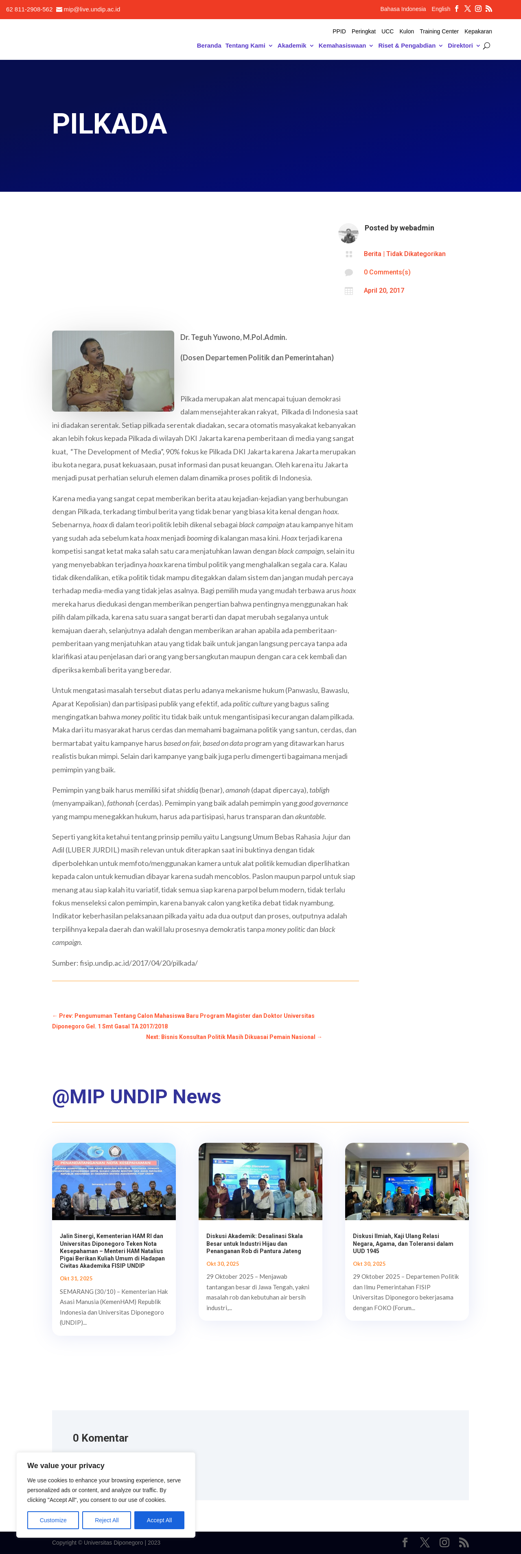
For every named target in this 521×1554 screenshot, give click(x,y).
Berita (372, 254)
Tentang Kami (245, 46)
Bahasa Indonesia (403, 9)
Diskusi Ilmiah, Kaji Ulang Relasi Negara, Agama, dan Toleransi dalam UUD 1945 (403, 1243)
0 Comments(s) (387, 272)
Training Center (439, 31)
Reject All (106, 1520)
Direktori (460, 46)
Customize (53, 1520)
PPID (339, 31)
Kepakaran (478, 31)
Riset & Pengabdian (407, 46)
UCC (387, 31)
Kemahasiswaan (342, 46)
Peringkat (364, 31)
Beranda (209, 46)
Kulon (406, 31)
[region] (105, 1495)
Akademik (292, 46)
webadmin (417, 228)
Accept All (159, 1520)
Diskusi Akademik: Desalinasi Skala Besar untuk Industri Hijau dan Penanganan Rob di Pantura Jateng (254, 1243)
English (441, 9)
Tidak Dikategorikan (416, 254)
